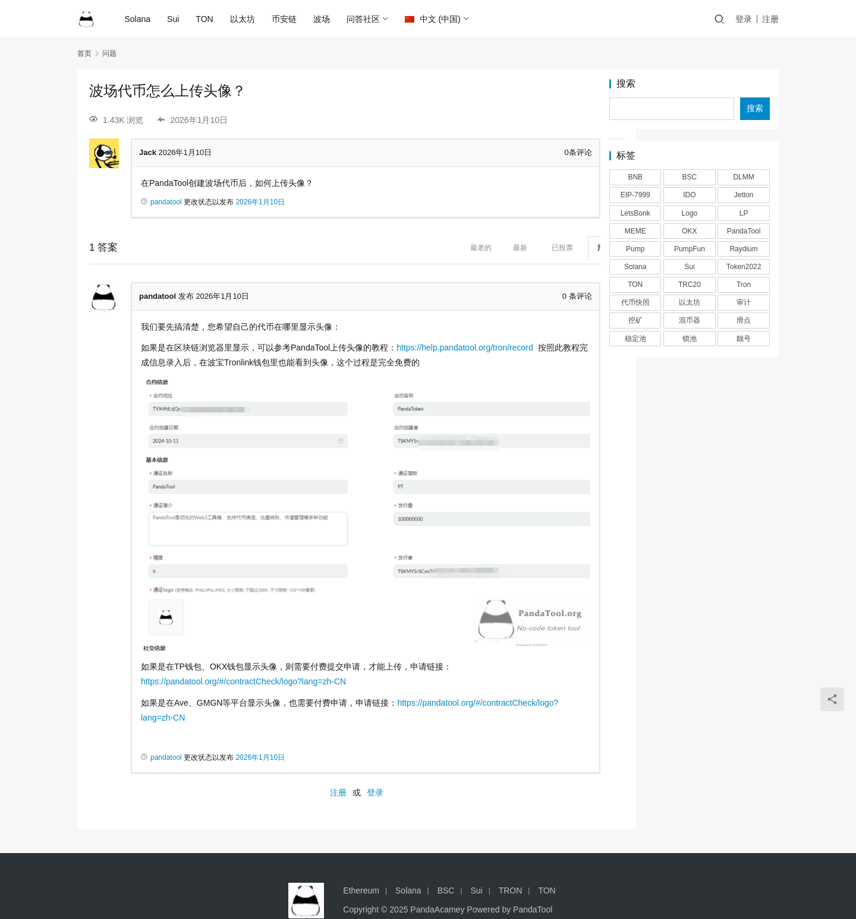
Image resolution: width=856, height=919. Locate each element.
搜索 (625, 84)
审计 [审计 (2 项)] (744, 302)
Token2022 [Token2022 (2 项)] (743, 267)
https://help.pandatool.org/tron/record (464, 347)
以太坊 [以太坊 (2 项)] (689, 302)
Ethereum (361, 861)
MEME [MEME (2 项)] (635, 231)
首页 (84, 53)
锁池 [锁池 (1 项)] (689, 338)
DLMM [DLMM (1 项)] (743, 177)
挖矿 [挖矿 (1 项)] (635, 320)
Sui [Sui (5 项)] (689, 267)
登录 (743, 19)
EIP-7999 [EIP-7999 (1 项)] (635, 195)
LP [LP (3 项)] (743, 213)
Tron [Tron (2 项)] (744, 284)
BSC (446, 861)
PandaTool (532, 880)
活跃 (557, 248)
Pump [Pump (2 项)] (635, 249)
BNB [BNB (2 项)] (635, 177)
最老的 (433, 248)
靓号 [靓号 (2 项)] (744, 338)
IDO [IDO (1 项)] (689, 195)
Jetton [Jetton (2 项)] (744, 195)
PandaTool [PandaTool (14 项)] (744, 231)
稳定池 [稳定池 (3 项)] (635, 338)
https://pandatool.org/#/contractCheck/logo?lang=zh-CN (243, 652)
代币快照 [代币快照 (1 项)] (635, 302)
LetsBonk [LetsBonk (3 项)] (635, 213)
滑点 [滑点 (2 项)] (744, 320)
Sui (174, 19)
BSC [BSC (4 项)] (689, 177)
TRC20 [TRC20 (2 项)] (689, 284)
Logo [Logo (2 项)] (690, 213)
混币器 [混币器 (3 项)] (689, 320)
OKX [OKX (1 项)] (689, 231)
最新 (472, 248)
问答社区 (363, 19)
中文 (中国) (433, 19)
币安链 (284, 19)
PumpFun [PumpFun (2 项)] (689, 249)
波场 (322, 19)
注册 (770, 19)
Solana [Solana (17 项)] (635, 267)
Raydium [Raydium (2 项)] (743, 249)
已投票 (514, 248)
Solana (138, 19)
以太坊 (243, 19)
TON (205, 19)
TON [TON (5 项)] (635, 284)
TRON (511, 861)
